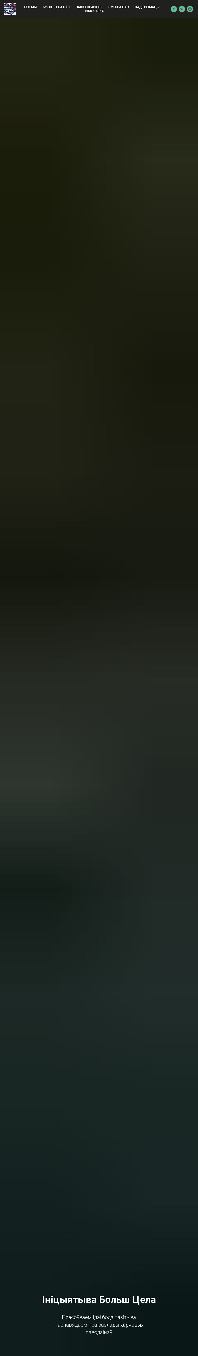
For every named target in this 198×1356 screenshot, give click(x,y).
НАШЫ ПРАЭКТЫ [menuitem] (89, 7)
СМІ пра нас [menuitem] (118, 7)
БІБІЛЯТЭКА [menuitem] (94, 11)
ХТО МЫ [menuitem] (30, 7)
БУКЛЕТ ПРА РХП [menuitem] (56, 7)
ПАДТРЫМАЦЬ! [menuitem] (147, 7)
